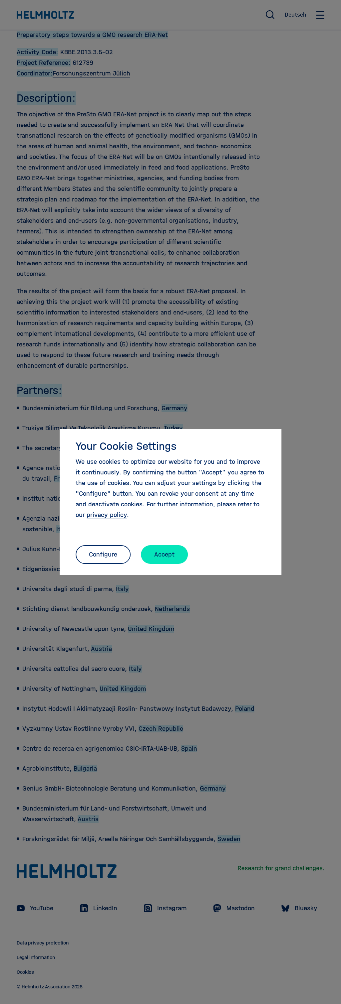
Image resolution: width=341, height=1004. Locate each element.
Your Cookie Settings (126, 446)
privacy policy (107, 515)
